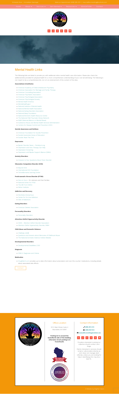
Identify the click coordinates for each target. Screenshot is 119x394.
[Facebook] (57, 30)
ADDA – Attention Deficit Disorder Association (33, 223)
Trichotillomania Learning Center (29, 172)
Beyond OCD (22, 168)
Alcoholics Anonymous (26, 195)
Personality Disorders (25, 215)
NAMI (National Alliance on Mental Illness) (32, 120)
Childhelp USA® (23, 233)
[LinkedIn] (65, 30)
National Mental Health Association (30, 108)
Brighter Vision (99, 389)
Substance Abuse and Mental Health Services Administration (39, 123)
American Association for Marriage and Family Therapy (37, 90)
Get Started (55, 6)
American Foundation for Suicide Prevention (33, 133)
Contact (99, 6)
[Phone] (53, 30)
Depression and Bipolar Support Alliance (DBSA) (34, 152)
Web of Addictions (24, 199)
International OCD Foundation (28, 170)
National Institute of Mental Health (30, 106)
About (27, 6)
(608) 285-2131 (76, 2)
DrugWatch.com (23, 261)
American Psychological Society (29, 99)
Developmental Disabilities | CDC (29, 245)
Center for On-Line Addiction (28, 197)
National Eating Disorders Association (30, 111)
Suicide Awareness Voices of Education (31, 135)
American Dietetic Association (28, 207)
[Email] (49, 30)
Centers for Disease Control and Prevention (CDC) (35, 125)
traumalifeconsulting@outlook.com (95, 2)
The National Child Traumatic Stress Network (33, 118)
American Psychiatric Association (29, 94)
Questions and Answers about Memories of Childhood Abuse (39, 235)
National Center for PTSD (27, 182)
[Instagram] (61, 30)
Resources (70, 6)
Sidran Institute (23, 187)
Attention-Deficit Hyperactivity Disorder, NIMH (33, 225)
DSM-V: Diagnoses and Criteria (28, 253)
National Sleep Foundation (27, 113)
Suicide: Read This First (26, 137)
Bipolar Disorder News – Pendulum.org (31, 145)
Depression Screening (25, 150)
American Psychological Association (30, 97)
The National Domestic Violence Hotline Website (34, 238)
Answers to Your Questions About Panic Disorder (35, 160)
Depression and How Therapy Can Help (31, 147)
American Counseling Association (29, 92)
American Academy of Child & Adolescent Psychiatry (36, 87)
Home (18, 6)
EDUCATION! (86, 6)
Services (40, 6)
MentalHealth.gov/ (24, 104)
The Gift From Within (25, 185)
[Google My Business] (70, 30)
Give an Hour (22, 180)
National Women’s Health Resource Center (32, 116)
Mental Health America (26, 102)
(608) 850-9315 (89, 330)
